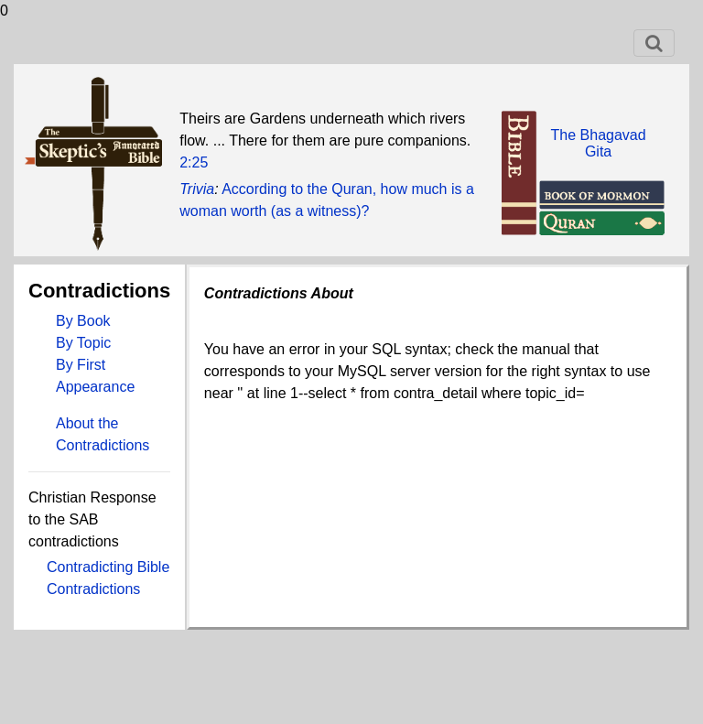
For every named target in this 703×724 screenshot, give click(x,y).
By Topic (83, 343)
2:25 (193, 162)
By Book (83, 321)
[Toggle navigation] (654, 43)
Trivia (196, 189)
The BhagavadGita (598, 143)
